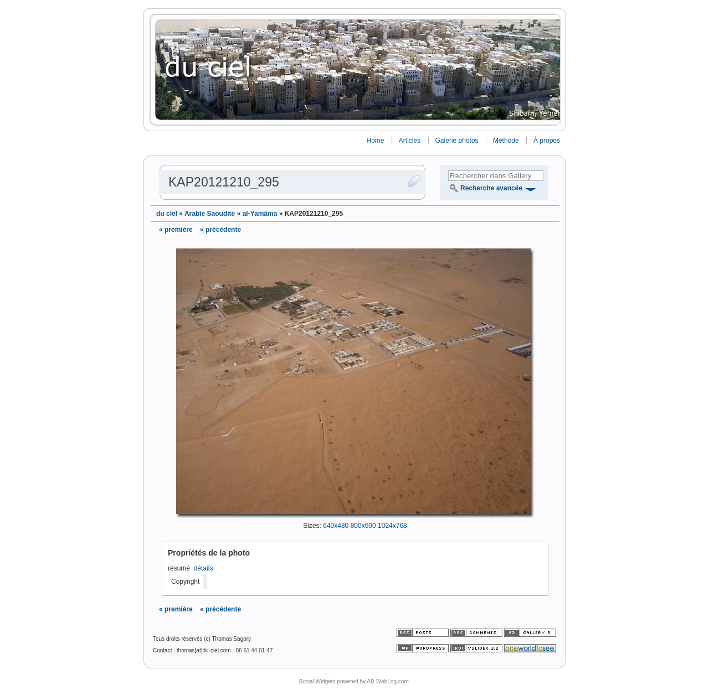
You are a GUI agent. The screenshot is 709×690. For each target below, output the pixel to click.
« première (176, 230)
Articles (409, 140)
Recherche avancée (491, 188)
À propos (546, 140)
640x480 (335, 526)
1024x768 (392, 526)
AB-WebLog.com (387, 681)
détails (203, 568)
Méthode (506, 140)
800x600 (363, 526)
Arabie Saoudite (209, 213)
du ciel (166, 213)
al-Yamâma (260, 213)
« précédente (220, 230)
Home (375, 140)
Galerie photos (457, 140)
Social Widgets (317, 681)
